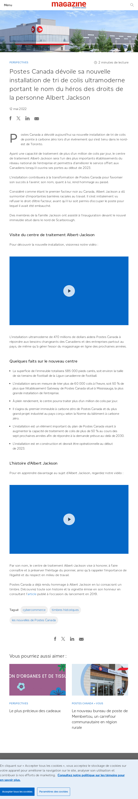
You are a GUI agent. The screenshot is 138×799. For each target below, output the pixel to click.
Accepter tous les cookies (17, 791)
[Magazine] (69, 5)
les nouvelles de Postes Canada (34, 620)
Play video (69, 291)
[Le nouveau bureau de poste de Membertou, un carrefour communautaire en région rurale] (100, 680)
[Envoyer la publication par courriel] (36, 117)
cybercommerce (34, 610)
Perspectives (19, 62)
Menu (8, 5)
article (32, 594)
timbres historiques (65, 610)
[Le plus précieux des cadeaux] (37, 680)
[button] (11, 118)
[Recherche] (131, 5)
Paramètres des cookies (53, 791)
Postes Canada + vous (87, 703)
